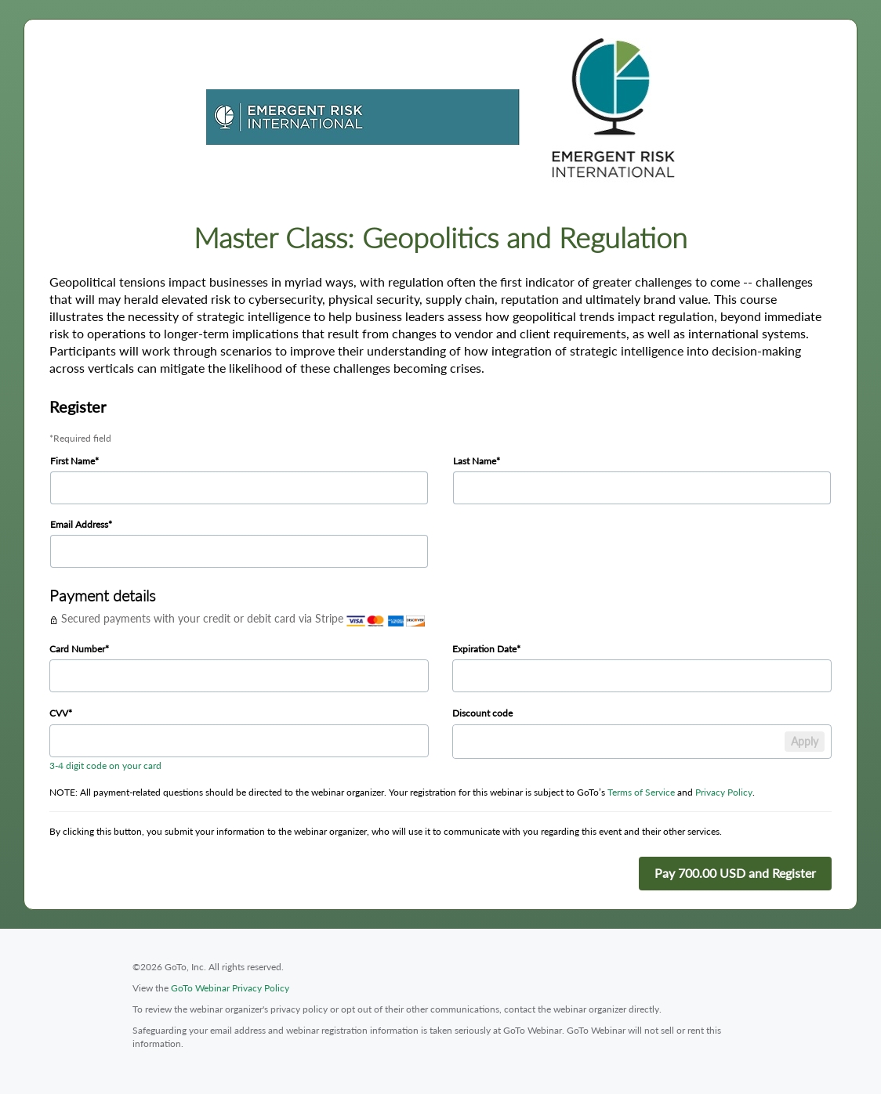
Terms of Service (641, 792)
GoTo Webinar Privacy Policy (230, 988)
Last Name (474, 461)
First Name (72, 461)
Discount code (482, 713)
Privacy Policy (723, 792)
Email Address (79, 524)
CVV (58, 713)
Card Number (77, 649)
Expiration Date (484, 649)
